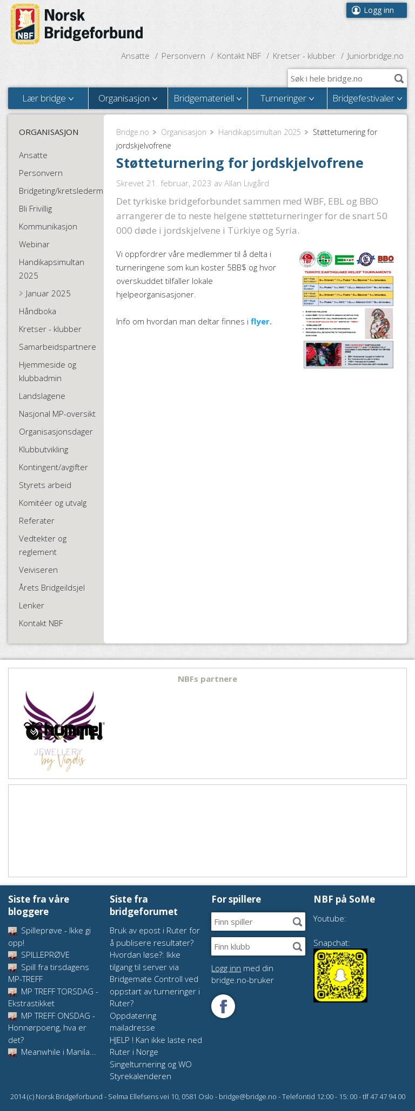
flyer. (261, 321)
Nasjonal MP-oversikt (57, 413)
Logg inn (379, 10)
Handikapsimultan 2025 (259, 132)
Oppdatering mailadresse (133, 1021)
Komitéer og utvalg (52, 502)
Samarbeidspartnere (57, 346)
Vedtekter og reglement (42, 545)
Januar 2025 (48, 293)
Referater (37, 520)
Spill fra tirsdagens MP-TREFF (48, 973)
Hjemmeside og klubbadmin (47, 371)
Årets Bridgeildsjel (52, 587)
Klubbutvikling (43, 449)
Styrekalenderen (140, 1076)
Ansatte (135, 55)
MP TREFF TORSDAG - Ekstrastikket (53, 997)
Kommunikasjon (48, 226)
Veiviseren (38, 569)
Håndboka (37, 311)
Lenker (31, 605)
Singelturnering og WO (151, 1064)
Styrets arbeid (45, 484)
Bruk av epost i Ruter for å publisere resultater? (155, 936)
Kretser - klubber (304, 55)
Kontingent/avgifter (53, 467)
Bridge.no (132, 132)
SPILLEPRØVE (39, 954)
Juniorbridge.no (375, 55)
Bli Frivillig (35, 208)
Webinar (34, 244)
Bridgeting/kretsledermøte (62, 190)
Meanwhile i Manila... (52, 1051)
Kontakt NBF (239, 55)
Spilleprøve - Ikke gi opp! (49, 936)
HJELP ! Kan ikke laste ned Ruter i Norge (156, 1046)
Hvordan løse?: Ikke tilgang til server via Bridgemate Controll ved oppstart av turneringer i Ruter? (155, 978)
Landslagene (42, 395)
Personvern (183, 55)
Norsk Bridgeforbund (77, 24)
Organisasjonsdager (56, 431)
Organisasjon (183, 132)
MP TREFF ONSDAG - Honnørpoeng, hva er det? (51, 1027)
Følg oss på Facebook (223, 1006)
